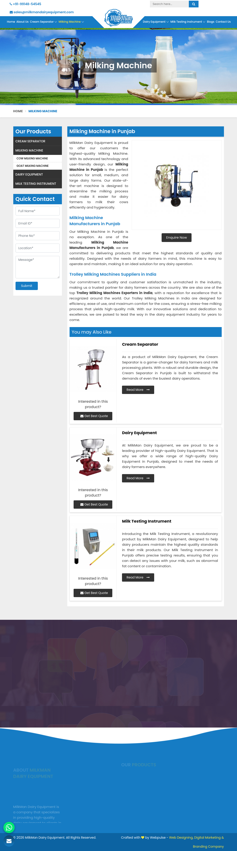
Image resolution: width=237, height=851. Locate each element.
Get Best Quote (94, 416)
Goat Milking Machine (33, 166)
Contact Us (223, 22)
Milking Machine (71, 22)
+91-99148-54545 (25, 4)
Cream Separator (43, 22)
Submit (26, 286)
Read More (138, 389)
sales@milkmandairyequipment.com (42, 12)
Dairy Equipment (156, 22)
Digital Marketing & (209, 837)
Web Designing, (181, 837)
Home (11, 22)
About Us (22, 22)
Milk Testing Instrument (187, 22)
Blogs (210, 22)
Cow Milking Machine (32, 158)
